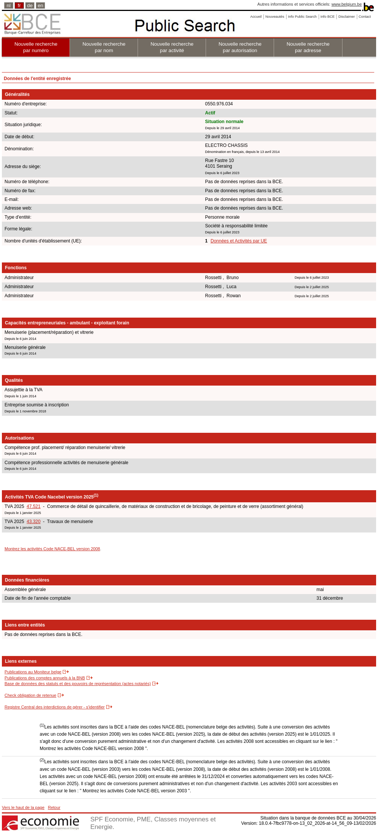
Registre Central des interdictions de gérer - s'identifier (55, 707)
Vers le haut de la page (23, 807)
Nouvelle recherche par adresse (308, 47)
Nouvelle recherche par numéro (35, 47)
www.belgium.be (347, 4)
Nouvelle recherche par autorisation (240, 47)
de (30, 5)
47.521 (33, 506)
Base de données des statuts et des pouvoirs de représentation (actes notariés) (78, 683)
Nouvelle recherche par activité (172, 47)
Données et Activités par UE (239, 241)
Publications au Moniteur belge (33, 672)
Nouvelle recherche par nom (103, 47)
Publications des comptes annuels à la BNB (45, 678)
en (40, 5)
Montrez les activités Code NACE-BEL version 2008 (52, 548)
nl (9, 5)
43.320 (33, 521)
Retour (54, 807)
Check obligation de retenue (30, 695)
